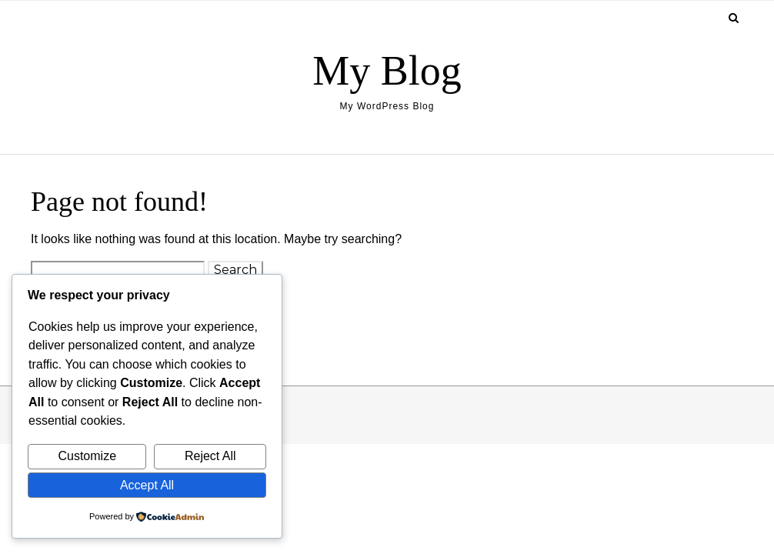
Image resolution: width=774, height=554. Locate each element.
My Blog (387, 71)
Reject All (210, 455)
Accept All (147, 485)
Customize (87, 455)
